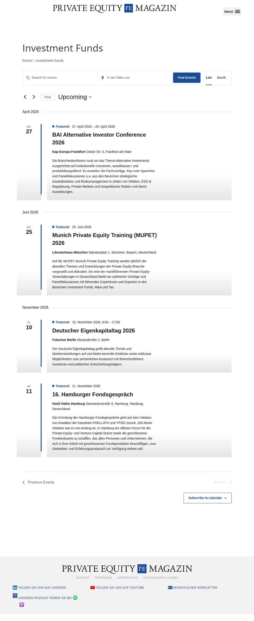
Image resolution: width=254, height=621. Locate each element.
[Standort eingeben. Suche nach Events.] (135, 85)
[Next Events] (34, 104)
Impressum (103, 585)
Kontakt (82, 585)
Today (47, 104)
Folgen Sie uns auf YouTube (120, 594)
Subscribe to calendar (205, 505)
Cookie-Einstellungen (160, 585)
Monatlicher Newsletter (195, 594)
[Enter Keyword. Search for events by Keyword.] (60, 85)
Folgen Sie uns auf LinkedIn (42, 594)
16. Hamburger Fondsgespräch (92, 401)
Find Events (187, 84)
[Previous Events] (25, 104)
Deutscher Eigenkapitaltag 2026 (93, 338)
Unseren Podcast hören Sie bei (45, 605)
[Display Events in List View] (209, 85)
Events (27, 67)
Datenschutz (127, 585)
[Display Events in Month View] (221, 85)
